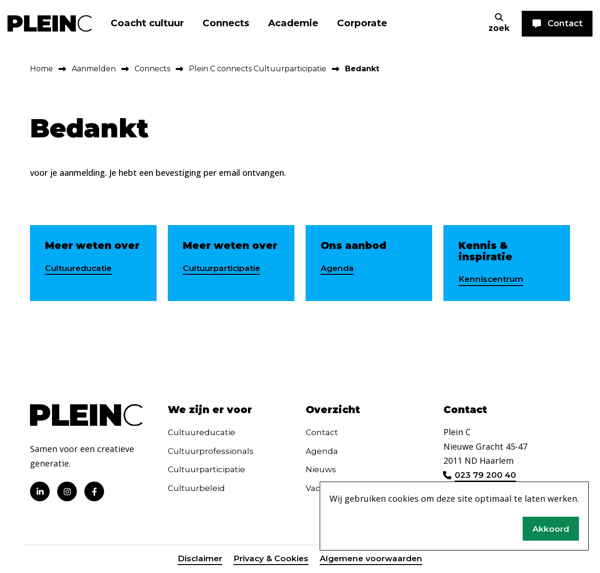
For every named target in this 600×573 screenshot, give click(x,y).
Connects (225, 23)
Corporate (362, 23)
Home (41, 68)
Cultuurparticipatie (223, 268)
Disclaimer (197, 560)
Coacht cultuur (147, 23)
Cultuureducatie (80, 268)
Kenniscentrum (492, 279)
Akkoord (550, 528)
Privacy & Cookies (270, 560)
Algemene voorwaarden (372, 560)
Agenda (338, 268)
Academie (293, 23)
